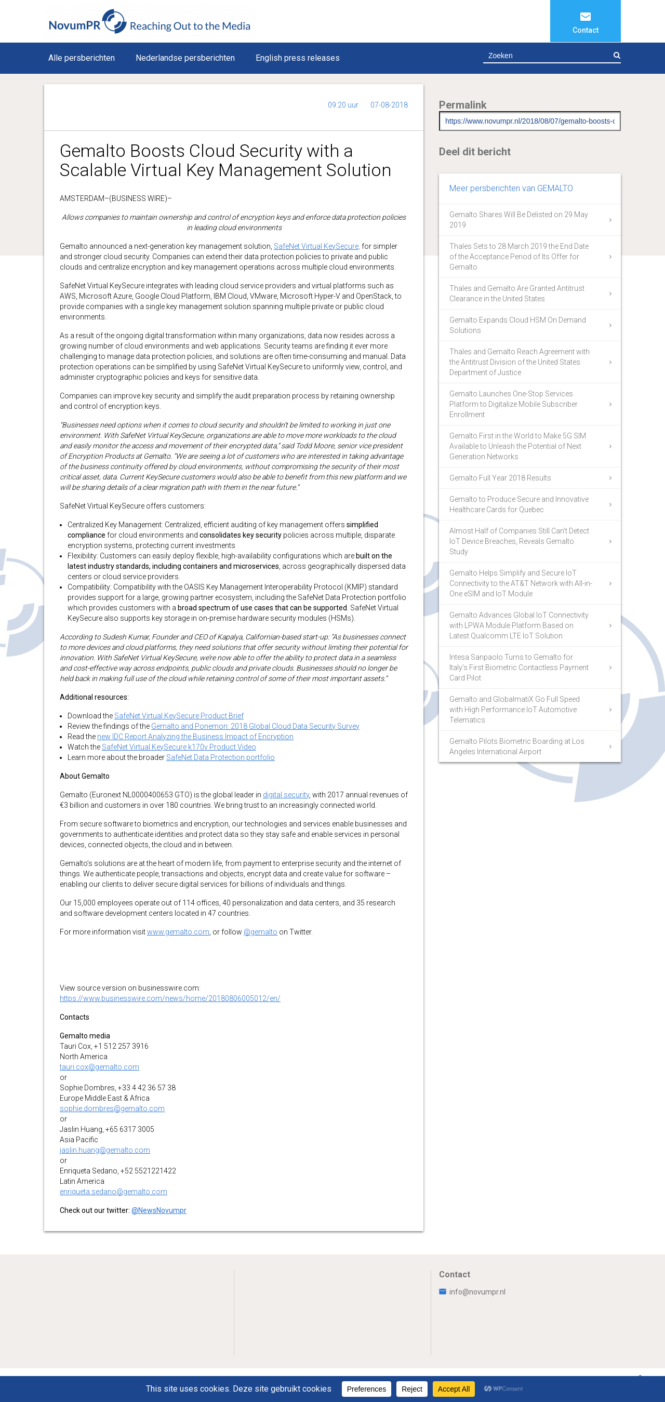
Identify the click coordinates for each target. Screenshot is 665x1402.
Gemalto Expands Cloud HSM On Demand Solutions (517, 325)
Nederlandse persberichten (185, 58)
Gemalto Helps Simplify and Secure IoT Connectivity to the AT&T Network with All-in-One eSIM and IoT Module (520, 583)
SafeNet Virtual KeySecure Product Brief (179, 716)
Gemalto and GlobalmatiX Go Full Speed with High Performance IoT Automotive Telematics (514, 709)
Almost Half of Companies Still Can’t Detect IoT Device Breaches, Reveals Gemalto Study (519, 541)
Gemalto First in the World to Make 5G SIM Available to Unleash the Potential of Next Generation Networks (517, 446)
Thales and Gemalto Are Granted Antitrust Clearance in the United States (516, 293)
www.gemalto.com (178, 932)
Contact (585, 30)
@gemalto (260, 932)
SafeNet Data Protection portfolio (220, 757)
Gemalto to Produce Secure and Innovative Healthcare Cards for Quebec (519, 504)
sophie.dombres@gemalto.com (112, 1108)
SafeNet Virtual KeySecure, (317, 246)
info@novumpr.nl (472, 1292)
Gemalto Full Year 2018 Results (500, 478)
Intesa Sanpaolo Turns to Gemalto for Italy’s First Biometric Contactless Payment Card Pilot (519, 667)
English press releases (298, 58)
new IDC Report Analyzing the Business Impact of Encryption (195, 736)
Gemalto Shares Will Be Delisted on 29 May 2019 (518, 219)
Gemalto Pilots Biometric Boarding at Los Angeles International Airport (516, 746)
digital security (286, 795)
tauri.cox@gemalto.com (99, 1067)
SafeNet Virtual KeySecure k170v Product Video (179, 747)
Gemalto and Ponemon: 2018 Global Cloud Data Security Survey (255, 726)
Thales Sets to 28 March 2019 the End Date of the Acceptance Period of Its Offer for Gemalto (519, 256)
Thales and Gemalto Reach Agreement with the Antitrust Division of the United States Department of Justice (519, 362)
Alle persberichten (81, 58)
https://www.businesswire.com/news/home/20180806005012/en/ (170, 998)
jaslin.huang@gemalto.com (105, 1150)
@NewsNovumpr (159, 1210)
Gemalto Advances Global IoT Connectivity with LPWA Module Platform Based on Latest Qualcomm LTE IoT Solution (519, 625)
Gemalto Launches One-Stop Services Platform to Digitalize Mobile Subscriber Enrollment (513, 404)
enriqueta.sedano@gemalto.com (113, 1191)
